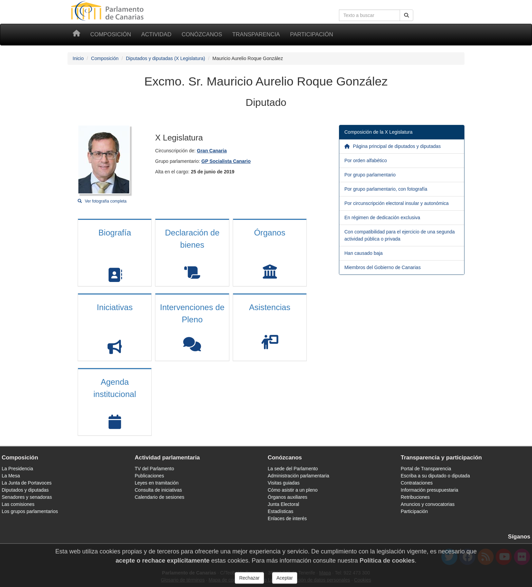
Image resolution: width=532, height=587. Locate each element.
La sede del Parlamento (293, 468)
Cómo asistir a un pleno (293, 490)
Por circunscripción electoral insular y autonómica (396, 203)
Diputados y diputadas (25, 490)
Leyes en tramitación (156, 483)
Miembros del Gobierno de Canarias (382, 267)
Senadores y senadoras (27, 497)
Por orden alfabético (365, 160)
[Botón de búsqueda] (406, 15)
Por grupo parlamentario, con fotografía (385, 189)
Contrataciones (417, 483)
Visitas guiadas (284, 483)
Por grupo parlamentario (370, 174)
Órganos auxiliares (287, 497)
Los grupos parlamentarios (30, 511)
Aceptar (285, 581)
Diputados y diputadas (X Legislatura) (165, 58)
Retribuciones (415, 497)
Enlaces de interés (287, 518)
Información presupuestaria (429, 490)
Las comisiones (18, 504)
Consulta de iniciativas (158, 490)
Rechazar (249, 581)
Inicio (78, 58)
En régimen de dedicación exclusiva (382, 217)
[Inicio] (76, 34)
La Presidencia (17, 468)
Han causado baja (363, 253)
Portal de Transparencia (426, 468)
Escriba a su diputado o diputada (435, 475)
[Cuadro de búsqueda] (369, 15)
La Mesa (11, 475)
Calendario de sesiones (159, 497)
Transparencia (256, 34)
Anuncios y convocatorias (428, 504)
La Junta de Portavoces (27, 483)
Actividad (156, 34)
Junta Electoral (283, 504)
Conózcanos (202, 34)
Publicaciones (149, 475)
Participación (311, 34)
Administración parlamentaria (298, 475)
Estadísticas (280, 511)
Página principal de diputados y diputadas (392, 146)
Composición (110, 34)
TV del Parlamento (154, 468)
